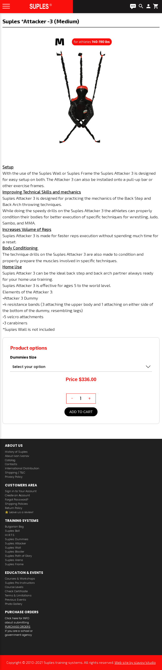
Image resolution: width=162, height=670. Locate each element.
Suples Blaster (14, 551)
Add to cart (81, 412)
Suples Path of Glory (18, 556)
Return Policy (13, 508)
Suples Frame (14, 564)
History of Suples (16, 451)
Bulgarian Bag (14, 526)
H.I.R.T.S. (10, 535)
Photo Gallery (13, 604)
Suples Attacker (15, 543)
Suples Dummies (16, 539)
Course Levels (14, 587)
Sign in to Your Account (21, 491)
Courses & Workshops (20, 578)
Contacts (11, 464)
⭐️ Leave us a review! (19, 512)
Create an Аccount (17, 495)
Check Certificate (16, 591)
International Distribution (22, 468)
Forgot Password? (16, 499)
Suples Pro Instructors (20, 583)
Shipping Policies (16, 503)
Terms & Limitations (18, 595)
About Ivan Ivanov (17, 456)
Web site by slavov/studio (135, 662)
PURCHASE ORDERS (17, 627)
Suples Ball (12, 530)
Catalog (10, 460)
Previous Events (15, 599)
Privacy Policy (13, 476)
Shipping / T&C (15, 472)
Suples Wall (13, 547)
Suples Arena (14, 560)
